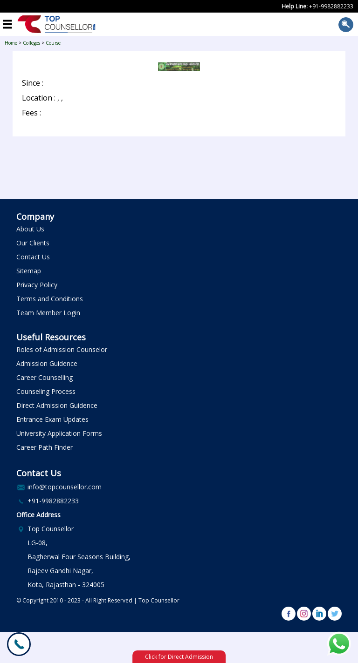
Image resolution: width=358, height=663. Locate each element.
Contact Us (33, 256)
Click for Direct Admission (179, 657)
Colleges (31, 43)
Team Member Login (48, 312)
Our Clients (32, 242)
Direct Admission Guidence (56, 405)
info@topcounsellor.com (65, 486)
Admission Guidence (46, 363)
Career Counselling (44, 377)
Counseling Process (46, 391)
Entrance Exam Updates (52, 419)
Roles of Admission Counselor (61, 349)
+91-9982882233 (331, 6)
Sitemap (28, 270)
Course (53, 43)
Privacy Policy (36, 284)
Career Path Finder (44, 447)
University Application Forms (59, 433)
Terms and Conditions (49, 298)
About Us (30, 228)
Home (11, 43)
